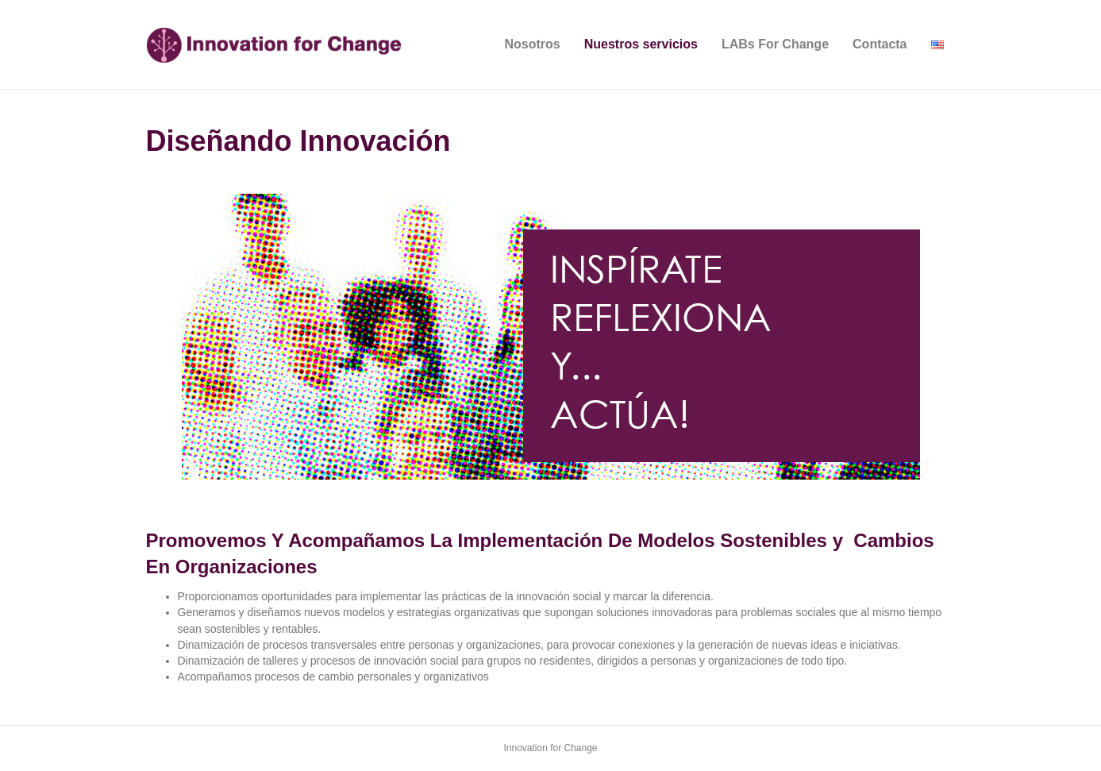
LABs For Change (775, 44)
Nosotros (532, 44)
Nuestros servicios (641, 44)
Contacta (880, 44)
